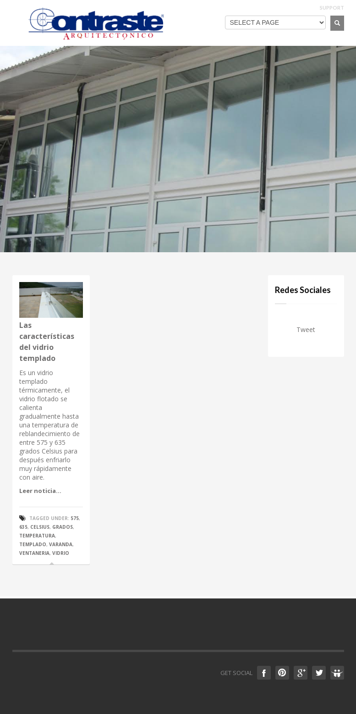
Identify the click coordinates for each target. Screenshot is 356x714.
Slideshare (337, 673)
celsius (39, 527)
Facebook (264, 673)
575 (75, 518)
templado (32, 544)
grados (62, 527)
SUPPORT (332, 8)
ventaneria (34, 553)
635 (23, 527)
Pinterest (282, 673)
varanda (60, 544)
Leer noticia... (40, 491)
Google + (300, 673)
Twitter (319, 673)
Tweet (305, 329)
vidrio (60, 553)
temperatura (37, 535)
